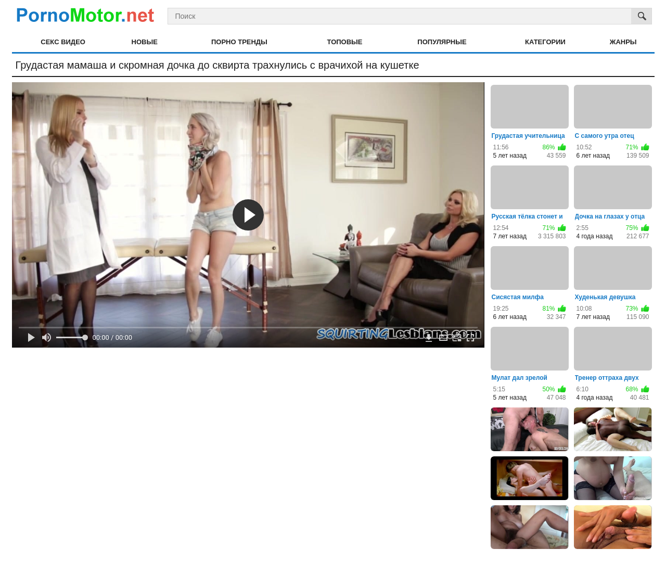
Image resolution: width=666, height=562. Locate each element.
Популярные (441, 42)
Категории (545, 42)
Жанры (623, 42)
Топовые (345, 42)
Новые (145, 42)
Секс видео (63, 42)
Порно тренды (239, 42)
